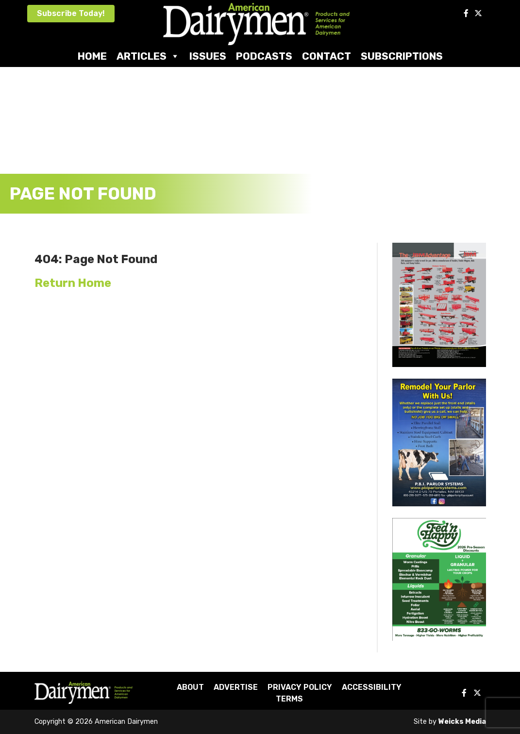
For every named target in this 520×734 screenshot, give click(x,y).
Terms (289, 698)
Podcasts (264, 56)
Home (92, 56)
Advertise (236, 687)
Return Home (72, 283)
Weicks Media (462, 721)
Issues (207, 56)
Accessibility (372, 687)
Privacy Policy (300, 687)
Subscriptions (402, 56)
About (190, 687)
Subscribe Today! (71, 13)
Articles (148, 56)
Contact (326, 56)
